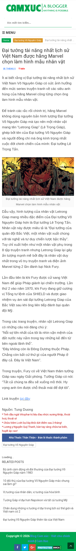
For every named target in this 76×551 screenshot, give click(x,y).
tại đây (25, 399)
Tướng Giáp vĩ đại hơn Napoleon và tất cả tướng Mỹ (35, 500)
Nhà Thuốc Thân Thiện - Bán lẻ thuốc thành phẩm (38, 437)
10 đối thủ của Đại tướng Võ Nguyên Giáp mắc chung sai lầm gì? (36, 482)
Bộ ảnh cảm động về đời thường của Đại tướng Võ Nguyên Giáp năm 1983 (34, 471)
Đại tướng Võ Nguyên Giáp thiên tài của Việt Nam (33, 519)
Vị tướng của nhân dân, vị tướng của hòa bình (31, 492)
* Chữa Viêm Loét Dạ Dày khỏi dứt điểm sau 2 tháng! (32, 422)
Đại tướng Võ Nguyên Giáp (28, 40)
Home (6, 40)
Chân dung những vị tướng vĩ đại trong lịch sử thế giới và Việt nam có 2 (38, 510)
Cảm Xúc (42, 541)
